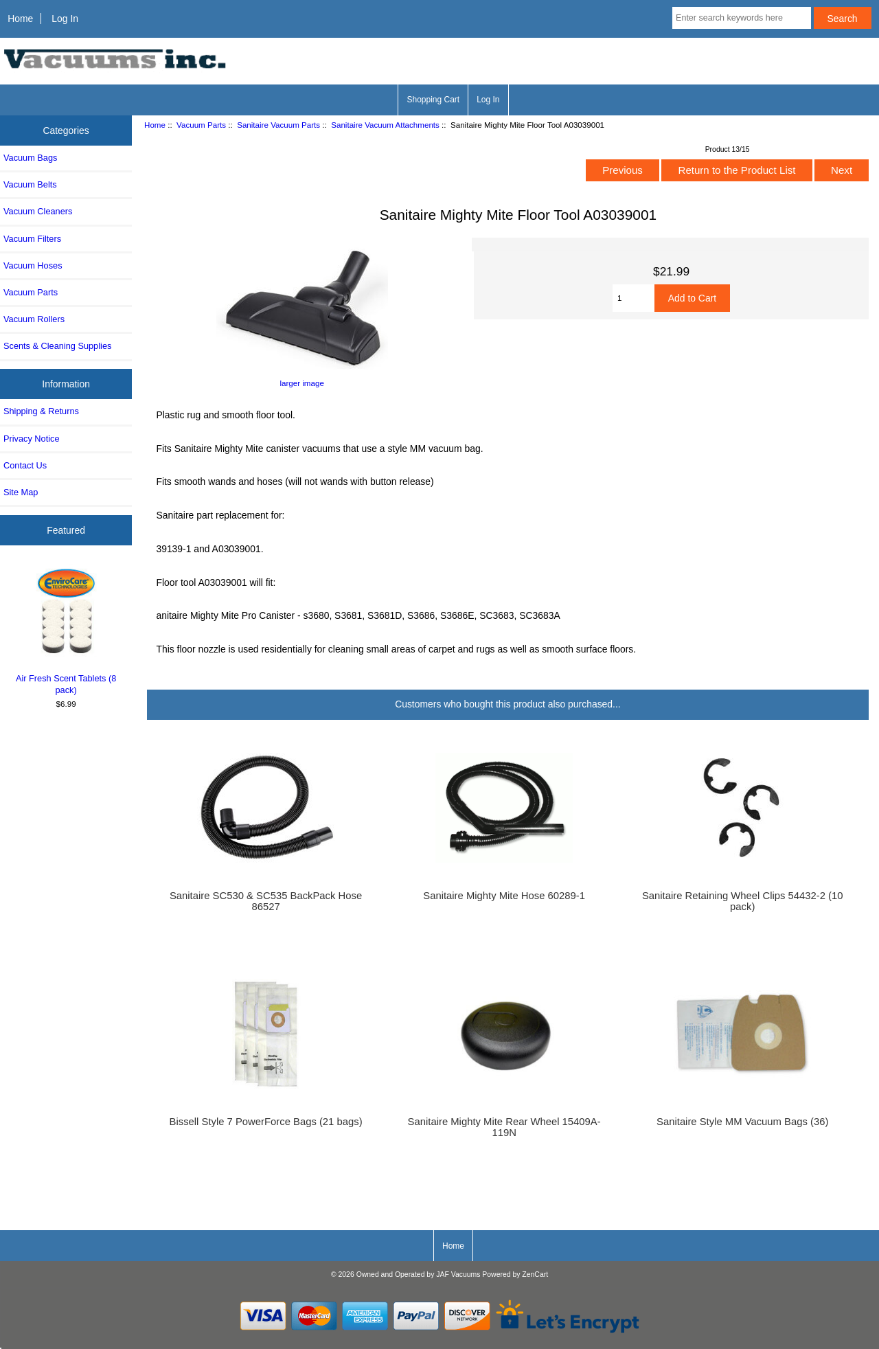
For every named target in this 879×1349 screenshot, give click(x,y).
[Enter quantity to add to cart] (633, 298)
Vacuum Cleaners (37, 211)
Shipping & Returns (41, 411)
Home (20, 18)
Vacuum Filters (32, 239)
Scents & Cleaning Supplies (57, 346)
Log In (65, 18)
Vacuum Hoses (32, 265)
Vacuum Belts (30, 184)
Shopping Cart (433, 99)
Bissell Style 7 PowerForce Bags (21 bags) (266, 1121)
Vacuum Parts (201, 124)
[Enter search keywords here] (741, 18)
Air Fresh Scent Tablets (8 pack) (66, 629)
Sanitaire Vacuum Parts (278, 124)
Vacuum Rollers (34, 319)
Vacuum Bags (30, 157)
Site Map (20, 492)
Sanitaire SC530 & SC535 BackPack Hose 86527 (266, 901)
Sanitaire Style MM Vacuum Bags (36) (742, 1121)
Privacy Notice (31, 438)
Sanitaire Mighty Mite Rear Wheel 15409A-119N (504, 1127)
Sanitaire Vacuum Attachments (385, 124)
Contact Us (25, 465)
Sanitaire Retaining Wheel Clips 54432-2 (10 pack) (742, 901)
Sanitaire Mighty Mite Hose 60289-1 (504, 895)
